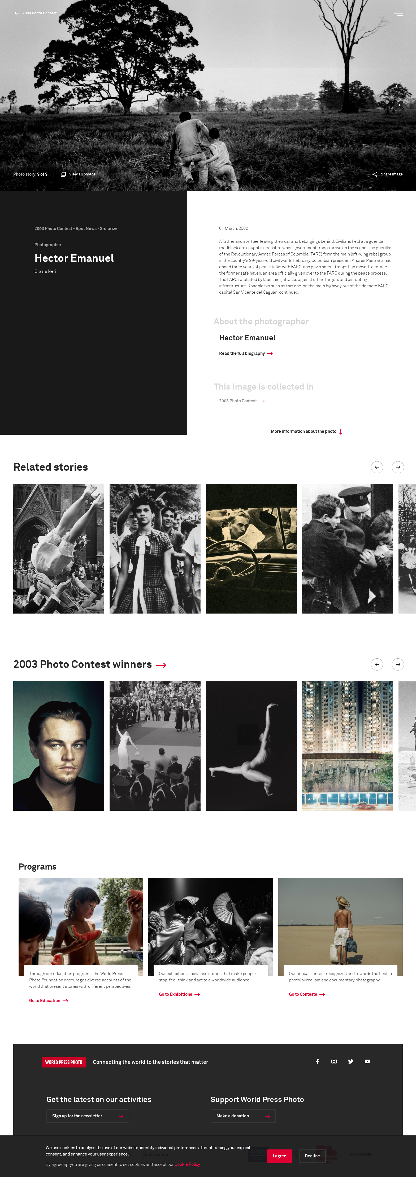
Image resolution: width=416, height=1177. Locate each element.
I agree (279, 1156)
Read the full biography (242, 353)
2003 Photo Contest (40, 13)
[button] (377, 467)
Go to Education (44, 1001)
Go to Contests (303, 994)
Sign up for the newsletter (77, 1116)
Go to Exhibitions (175, 994)
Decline (312, 1156)
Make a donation (232, 1116)
